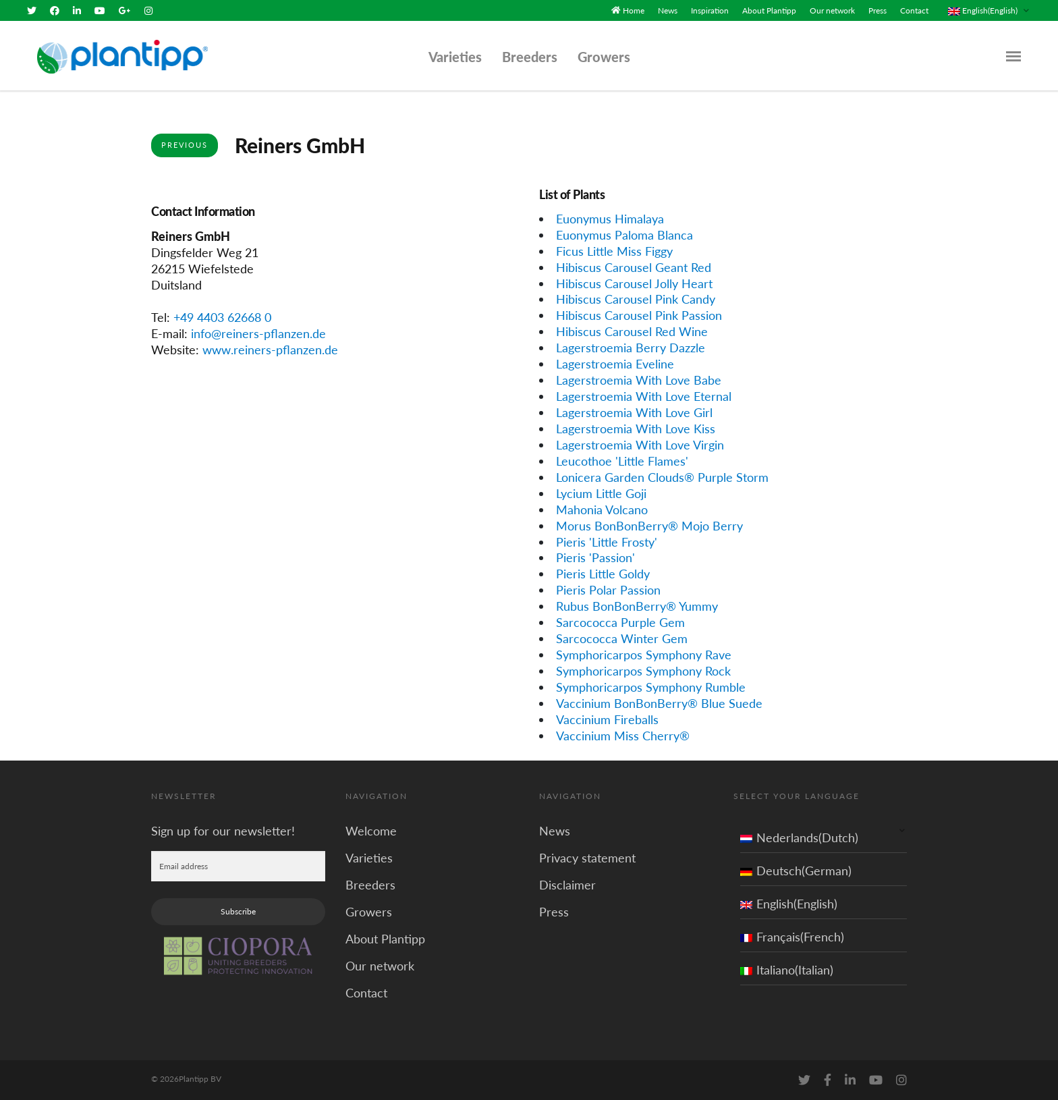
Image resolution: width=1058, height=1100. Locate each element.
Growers (604, 57)
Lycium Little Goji (601, 493)
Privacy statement (587, 857)
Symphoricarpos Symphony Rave (643, 654)
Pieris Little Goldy (603, 573)
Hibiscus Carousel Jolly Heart (634, 282)
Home (633, 10)
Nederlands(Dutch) (799, 836)
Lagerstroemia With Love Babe (638, 380)
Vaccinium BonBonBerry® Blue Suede (659, 703)
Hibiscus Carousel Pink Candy (635, 299)
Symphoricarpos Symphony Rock (643, 670)
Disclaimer (567, 884)
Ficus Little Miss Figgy (614, 250)
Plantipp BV (200, 1078)
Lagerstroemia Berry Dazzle (630, 347)
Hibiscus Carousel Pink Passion (639, 315)
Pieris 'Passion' (595, 557)
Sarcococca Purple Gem (620, 622)
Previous (184, 144)
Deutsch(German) (796, 869)
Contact (914, 10)
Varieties (455, 57)
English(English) (788, 903)
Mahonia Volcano (602, 508)
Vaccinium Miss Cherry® (623, 735)
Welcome (371, 830)
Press (877, 10)
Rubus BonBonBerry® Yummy (637, 606)
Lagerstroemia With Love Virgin (640, 444)
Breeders (529, 57)
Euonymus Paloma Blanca (624, 234)
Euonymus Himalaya (610, 218)
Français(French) (792, 936)
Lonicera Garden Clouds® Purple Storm (662, 477)
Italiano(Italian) (786, 969)
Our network (832, 10)
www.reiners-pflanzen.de (270, 349)
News (667, 10)
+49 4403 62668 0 (222, 317)
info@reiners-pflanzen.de (258, 333)
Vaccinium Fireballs (607, 719)
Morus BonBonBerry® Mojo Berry (649, 525)
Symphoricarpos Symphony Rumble (651, 687)
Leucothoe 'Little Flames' (622, 460)
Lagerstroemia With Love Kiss (635, 428)
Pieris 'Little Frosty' (606, 541)
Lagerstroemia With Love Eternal (643, 396)
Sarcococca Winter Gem (622, 638)
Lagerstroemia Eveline (615, 363)
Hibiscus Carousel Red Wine (632, 331)
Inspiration (710, 10)
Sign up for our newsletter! (223, 830)
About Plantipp (769, 10)
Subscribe (238, 911)
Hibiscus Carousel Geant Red (633, 266)
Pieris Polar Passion (608, 589)
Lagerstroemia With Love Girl (634, 412)
